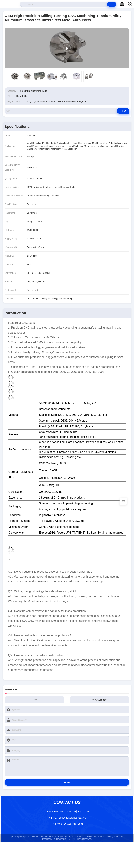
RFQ (123, 111)
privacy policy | (18, 836)
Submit (67, 782)
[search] (111, 4)
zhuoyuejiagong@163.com (69, 817)
